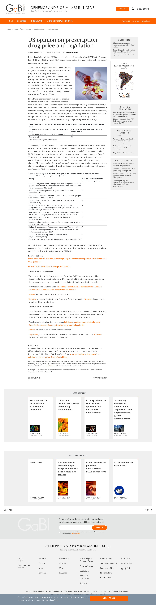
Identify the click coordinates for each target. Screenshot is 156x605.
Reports (16, 29)
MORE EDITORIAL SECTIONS (60, 21)
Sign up (122, 9)
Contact (87, 592)
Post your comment (72, 52)
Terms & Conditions (54, 592)
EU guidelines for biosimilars (123, 153)
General (41, 563)
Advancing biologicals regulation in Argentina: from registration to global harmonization (123, 184)
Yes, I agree (109, 598)
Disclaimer (68, 592)
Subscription (146, 21)
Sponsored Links (107, 568)
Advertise (136, 21)
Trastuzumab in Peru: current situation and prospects (123, 165)
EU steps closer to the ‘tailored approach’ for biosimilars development (124, 176)
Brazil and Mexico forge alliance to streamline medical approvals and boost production (124, 114)
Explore (31, 330)
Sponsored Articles (108, 563)
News (40, 568)
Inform (87, 299)
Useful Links (105, 578)
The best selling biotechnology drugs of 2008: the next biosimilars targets (124, 141)
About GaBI (126, 21)
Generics (22, 21)
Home (10, 21)
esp (144, 9)
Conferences (106, 559)
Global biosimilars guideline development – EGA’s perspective (123, 148)
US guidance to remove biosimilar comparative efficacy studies (124, 45)
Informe (97, 335)
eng (139, 9)
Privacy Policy (75, 534)
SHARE (8, 510)
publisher (50, 366)
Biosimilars (37, 21)
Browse (31, 295)
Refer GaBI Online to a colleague (117, 592)
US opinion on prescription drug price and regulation (39, 29)
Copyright (78, 592)
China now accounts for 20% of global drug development (124, 170)
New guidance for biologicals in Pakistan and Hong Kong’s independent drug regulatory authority (124, 53)
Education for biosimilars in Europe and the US (48, 267)
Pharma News (106, 573)
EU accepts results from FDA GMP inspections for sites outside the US (123, 121)
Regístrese (33, 335)
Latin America (26, 566)
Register (32, 299)
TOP (148, 510)
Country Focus (86, 566)
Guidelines (84, 571)
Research (42, 573)
